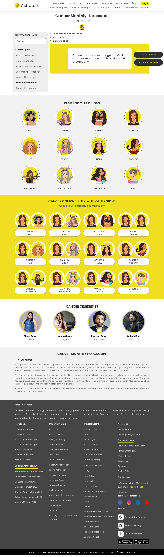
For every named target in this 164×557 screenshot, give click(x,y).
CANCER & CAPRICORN (64, 291)
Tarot (86, 435)
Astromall (116, 7)
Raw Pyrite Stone (91, 528)
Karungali (88, 482)
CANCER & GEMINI (99, 234)
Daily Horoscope (22, 435)
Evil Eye (86, 472)
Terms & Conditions (127, 452)
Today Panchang (57, 440)
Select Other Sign (26, 35)
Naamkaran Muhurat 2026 (27, 478)
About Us (122, 467)
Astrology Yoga (56, 481)
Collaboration (90, 430)
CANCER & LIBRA (99, 263)
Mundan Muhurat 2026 (25, 503)
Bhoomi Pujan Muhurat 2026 (28, 493)
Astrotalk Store (131, 7)
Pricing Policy (124, 472)
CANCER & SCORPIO (133, 263)
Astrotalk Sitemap (91, 461)
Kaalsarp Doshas (57, 486)
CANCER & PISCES (133, 291)
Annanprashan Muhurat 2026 (29, 473)
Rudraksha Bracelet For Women (98, 517)
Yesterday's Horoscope (26, 440)
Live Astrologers (56, 445)
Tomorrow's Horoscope (26, 445)
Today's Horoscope (24, 430)
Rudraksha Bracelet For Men (96, 512)
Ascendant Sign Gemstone (62, 496)
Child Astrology (56, 491)
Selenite (87, 507)
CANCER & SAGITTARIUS (30, 291)
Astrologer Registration (129, 435)
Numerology (55, 506)
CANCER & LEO (30, 263)
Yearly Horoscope (23, 461)
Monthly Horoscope (24, 456)
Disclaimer (123, 462)
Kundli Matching (74, 3)
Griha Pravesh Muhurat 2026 (28, 498)
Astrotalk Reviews (57, 476)
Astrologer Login (125, 430)
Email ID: (129, 495)
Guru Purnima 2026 (92, 456)
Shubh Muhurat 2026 (26, 467)
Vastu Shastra (90, 445)
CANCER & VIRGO (65, 263)
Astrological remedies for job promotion (63, 518)
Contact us (124, 478)
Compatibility (91, 3)
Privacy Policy (124, 457)
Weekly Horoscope (23, 450)
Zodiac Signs (89, 440)
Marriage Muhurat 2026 (26, 488)
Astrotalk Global (91, 538)
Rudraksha (88, 477)
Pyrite (86, 502)
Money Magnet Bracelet (94, 533)
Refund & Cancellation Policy (131, 447)
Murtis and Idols (91, 522)
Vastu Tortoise (90, 487)
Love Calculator (90, 450)
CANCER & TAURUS (65, 234)
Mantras (53, 511)
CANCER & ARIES (30, 234)
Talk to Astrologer (101, 7)
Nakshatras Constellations (61, 501)
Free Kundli (58, 3)
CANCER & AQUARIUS (99, 291)
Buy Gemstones (91, 497)
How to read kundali (58, 450)
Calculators (106, 3)
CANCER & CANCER (133, 234)
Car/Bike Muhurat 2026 (26, 483)
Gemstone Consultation (94, 492)
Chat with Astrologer (80, 7)
